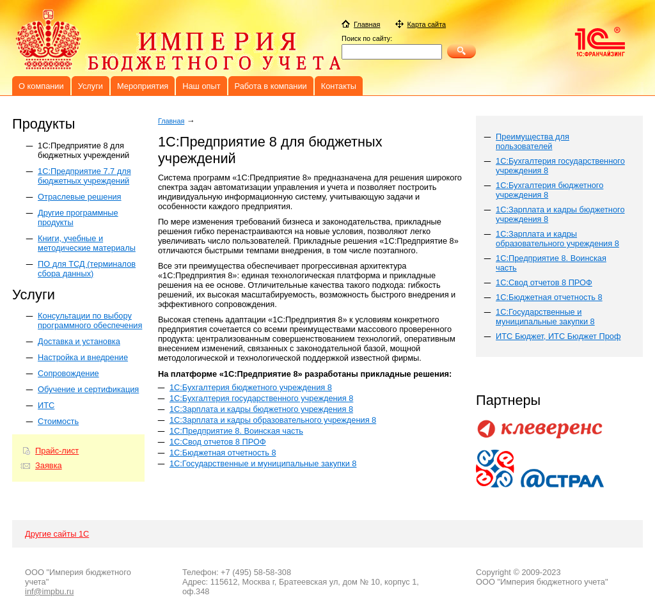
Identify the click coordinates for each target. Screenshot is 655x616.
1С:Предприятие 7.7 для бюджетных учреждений (84, 176)
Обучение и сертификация (88, 389)
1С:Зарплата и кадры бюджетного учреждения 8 (261, 409)
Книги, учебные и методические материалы (87, 243)
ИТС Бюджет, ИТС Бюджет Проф (558, 336)
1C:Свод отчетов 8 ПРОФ (544, 282)
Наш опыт (201, 86)
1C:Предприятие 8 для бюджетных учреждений (83, 150)
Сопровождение (68, 373)
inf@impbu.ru (49, 591)
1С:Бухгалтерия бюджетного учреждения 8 (251, 387)
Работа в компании (271, 86)
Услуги (90, 86)
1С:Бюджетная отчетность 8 (223, 452)
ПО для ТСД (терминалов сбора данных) (87, 268)
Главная (171, 121)
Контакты (338, 86)
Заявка (48, 465)
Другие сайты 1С (57, 534)
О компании (41, 86)
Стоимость (58, 421)
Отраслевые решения (79, 196)
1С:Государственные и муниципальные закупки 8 (263, 463)
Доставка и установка (79, 341)
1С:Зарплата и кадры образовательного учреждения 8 (273, 420)
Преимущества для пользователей (532, 141)
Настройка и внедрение (83, 357)
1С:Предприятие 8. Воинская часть (236, 431)
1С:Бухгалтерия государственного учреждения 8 (261, 398)
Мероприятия (142, 86)
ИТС (46, 405)
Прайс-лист (57, 450)
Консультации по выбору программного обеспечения (90, 320)
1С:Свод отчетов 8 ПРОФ (218, 441)
